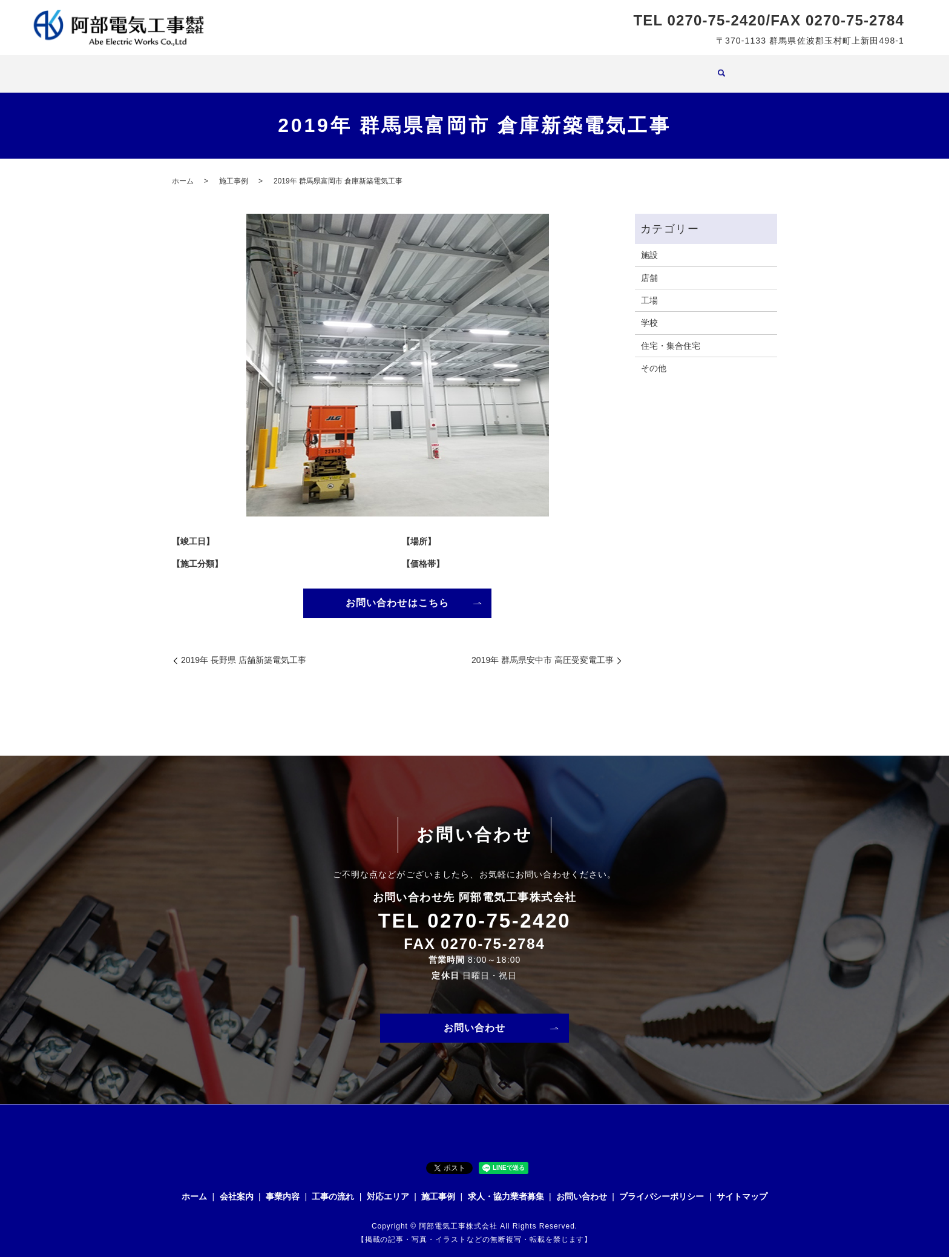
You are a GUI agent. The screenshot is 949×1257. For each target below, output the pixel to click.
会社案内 (330, 67)
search (674, 68)
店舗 (649, 266)
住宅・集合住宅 (670, 334)
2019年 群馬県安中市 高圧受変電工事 (542, 650)
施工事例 (545, 67)
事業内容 (379, 67)
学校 (649, 311)
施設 (649, 243)
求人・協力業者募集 (617, 67)
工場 (649, 289)
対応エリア (491, 67)
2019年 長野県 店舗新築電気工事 (243, 650)
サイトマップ (742, 1186)
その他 (653, 356)
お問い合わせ (475, 1017)
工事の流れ (433, 67)
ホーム (285, 67)
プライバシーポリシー (661, 1186)
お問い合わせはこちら (397, 592)
